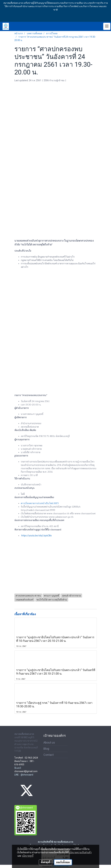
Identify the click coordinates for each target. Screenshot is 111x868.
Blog (46, 748)
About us (49, 742)
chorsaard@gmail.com (25, 771)
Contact (48, 754)
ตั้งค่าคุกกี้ (45, 862)
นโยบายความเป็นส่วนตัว (80, 852)
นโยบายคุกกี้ (27, 855)
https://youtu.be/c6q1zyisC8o (36, 535)
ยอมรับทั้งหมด (63, 862)
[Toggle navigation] (106, 26)
